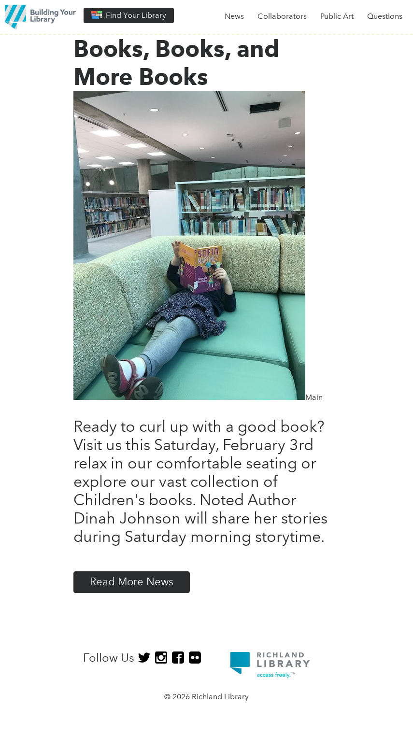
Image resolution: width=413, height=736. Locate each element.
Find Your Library (128, 15)
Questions (384, 16)
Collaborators (282, 16)
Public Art (337, 16)
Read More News (131, 581)
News (234, 16)
